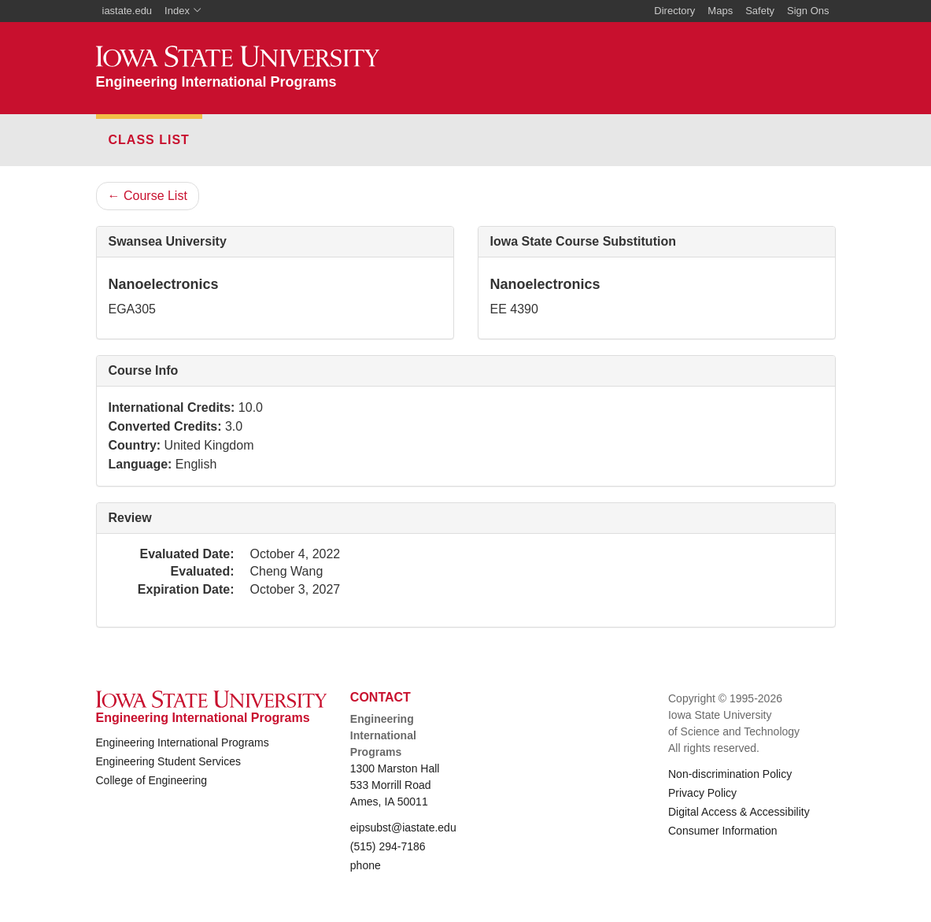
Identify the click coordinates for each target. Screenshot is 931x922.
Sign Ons (808, 11)
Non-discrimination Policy (730, 774)
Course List (147, 195)
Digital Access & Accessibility (739, 811)
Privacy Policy (702, 793)
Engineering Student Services (168, 761)
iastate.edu (127, 11)
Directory (674, 11)
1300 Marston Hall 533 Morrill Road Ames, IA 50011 (395, 785)
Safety (759, 11)
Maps (720, 11)
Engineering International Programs (182, 742)
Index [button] (182, 11)
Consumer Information (723, 830)
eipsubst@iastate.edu (403, 827)
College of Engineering (152, 780)
